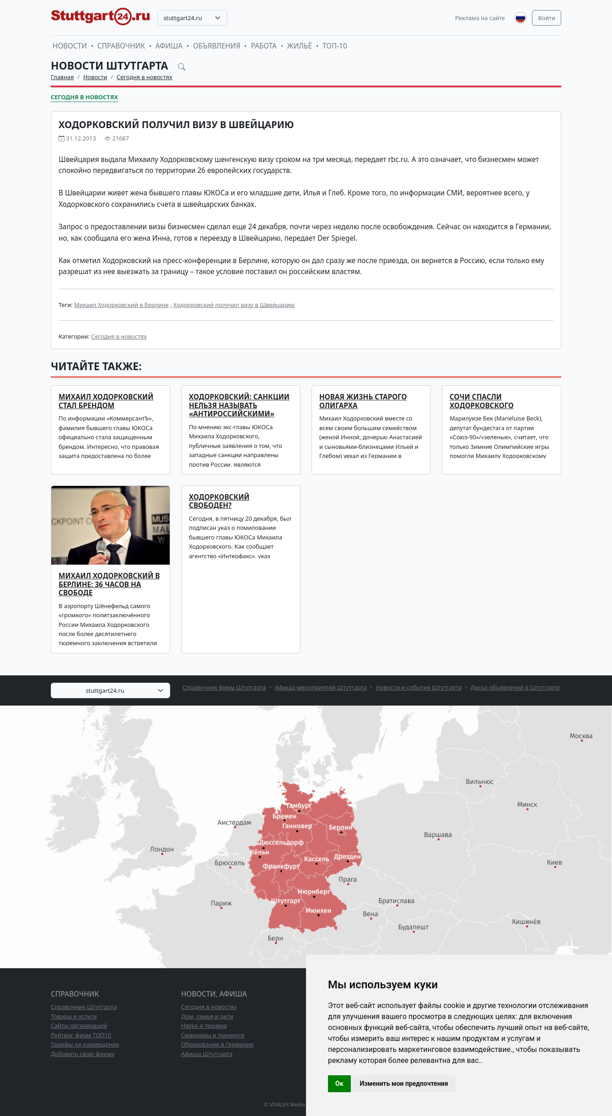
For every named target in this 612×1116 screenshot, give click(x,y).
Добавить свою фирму (82, 1054)
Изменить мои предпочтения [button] (404, 1083)
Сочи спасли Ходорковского (482, 401)
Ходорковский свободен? (219, 501)
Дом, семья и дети (207, 1016)
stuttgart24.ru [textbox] (182, 18)
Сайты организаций (79, 1025)
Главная (62, 77)
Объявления (217, 46)
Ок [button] (339, 1083)
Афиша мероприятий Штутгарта (321, 687)
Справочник (121, 46)
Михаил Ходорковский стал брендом (106, 401)
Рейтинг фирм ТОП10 (81, 1035)
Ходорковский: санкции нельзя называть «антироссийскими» (239, 405)
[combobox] (192, 18)
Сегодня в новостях (144, 77)
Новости (70, 46)
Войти (546, 18)
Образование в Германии (217, 1044)
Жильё (299, 46)
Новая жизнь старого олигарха (363, 401)
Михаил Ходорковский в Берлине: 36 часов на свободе (109, 584)
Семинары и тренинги (212, 1035)
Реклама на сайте (480, 18)
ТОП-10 (334, 46)
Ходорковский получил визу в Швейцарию (234, 305)
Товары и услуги (74, 1016)
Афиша (169, 46)
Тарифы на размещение (85, 1044)
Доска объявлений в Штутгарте (515, 687)
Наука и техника (204, 1025)
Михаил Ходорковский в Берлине (121, 305)
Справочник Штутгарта (84, 1007)
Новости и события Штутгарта (419, 687)
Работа (263, 46)
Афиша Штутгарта (206, 1054)
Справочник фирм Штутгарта (224, 687)
